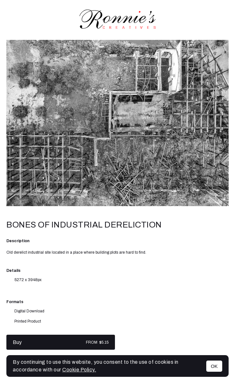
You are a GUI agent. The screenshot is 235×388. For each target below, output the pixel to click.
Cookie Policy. (79, 369)
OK (214, 366)
